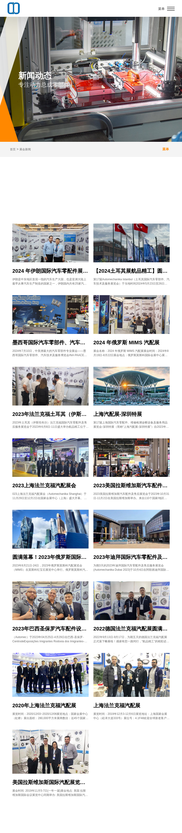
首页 (13, 149)
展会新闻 (25, 149)
